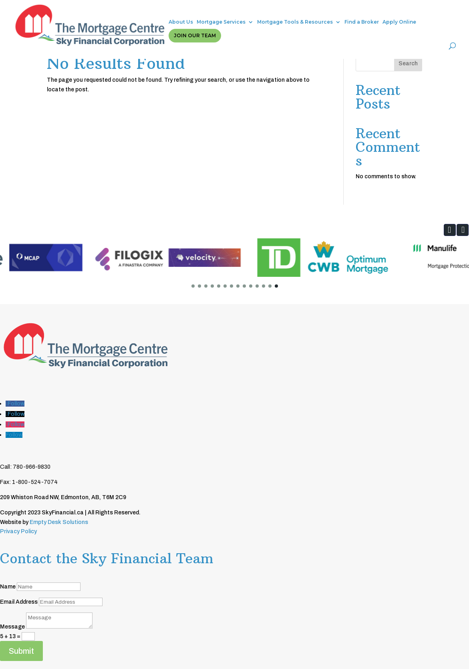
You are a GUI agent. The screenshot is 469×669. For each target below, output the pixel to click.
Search (408, 63)
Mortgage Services (189, 11)
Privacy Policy (18, 531)
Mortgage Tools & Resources (263, 11)
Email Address (19, 602)
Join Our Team (414, 11)
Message (12, 627)
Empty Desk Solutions (59, 522)
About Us (149, 11)
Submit (21, 651)
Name (8, 587)
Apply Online (367, 11)
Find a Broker (329, 11)
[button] (450, 230)
